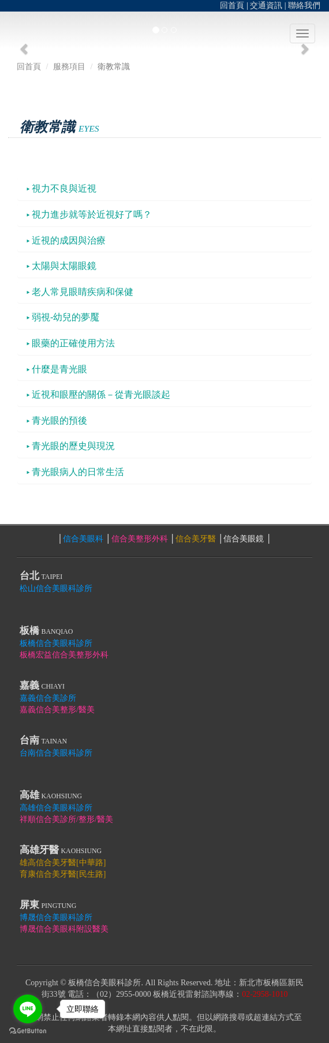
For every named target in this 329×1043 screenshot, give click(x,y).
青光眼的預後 (57, 420)
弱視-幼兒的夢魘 (63, 317)
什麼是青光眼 (57, 369)
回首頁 (232, 5)
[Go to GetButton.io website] (27, 1031)
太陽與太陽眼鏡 (61, 266)
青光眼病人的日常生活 (75, 472)
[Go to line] (27, 1009)
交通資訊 (266, 5)
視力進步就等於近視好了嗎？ (89, 214)
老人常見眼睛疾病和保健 (80, 292)
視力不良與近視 (61, 188)
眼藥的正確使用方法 (71, 343)
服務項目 (69, 66)
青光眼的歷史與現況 (71, 446)
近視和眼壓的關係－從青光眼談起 (98, 394)
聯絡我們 (304, 5)
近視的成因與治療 (66, 240)
